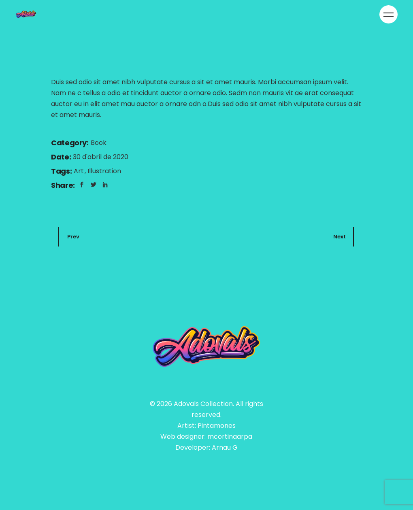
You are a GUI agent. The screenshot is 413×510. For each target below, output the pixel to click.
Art (79, 171)
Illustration (104, 171)
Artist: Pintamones (206, 426)
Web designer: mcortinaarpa (206, 437)
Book (98, 143)
